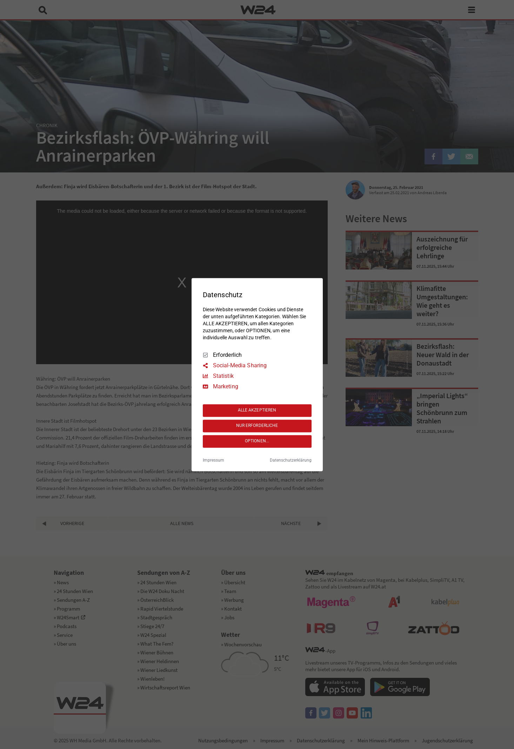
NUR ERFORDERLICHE (257, 425)
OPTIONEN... (257, 441)
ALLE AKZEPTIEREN (257, 410)
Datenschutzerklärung (291, 460)
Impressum (213, 460)
